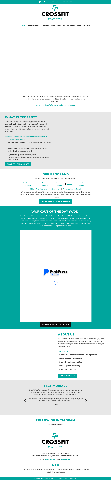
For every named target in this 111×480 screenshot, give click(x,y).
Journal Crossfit (62, 478)
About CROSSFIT (34, 25)
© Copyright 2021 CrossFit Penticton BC (45, 478)
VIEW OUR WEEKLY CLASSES (55, 324)
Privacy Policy (73, 478)
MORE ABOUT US (67, 376)
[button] (25, 400)
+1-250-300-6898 (66, 2)
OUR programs (49, 25)
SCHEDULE (71, 25)
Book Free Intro (83, 25)
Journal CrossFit (53, 2)
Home (23, 25)
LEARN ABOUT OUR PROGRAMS (55, 201)
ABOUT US (61, 25)
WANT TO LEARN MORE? (18, 164)
